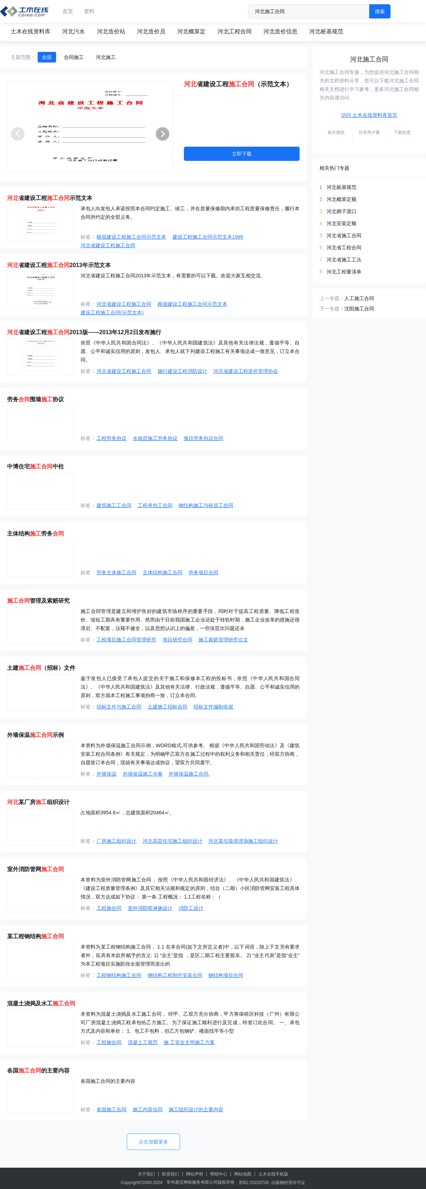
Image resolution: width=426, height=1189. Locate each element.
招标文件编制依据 (213, 707)
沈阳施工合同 (359, 308)
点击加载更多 (153, 1142)
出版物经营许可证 (288, 1182)
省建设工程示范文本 (49, 198)
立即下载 (242, 154)
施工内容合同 (148, 1109)
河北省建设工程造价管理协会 (245, 371)
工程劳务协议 (111, 438)
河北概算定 (191, 31)
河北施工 (106, 57)
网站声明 (194, 1174)
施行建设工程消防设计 (182, 371)
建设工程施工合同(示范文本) (112, 312)
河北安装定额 (341, 223)
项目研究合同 (177, 639)
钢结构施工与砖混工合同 (206, 505)
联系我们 (170, 1174)
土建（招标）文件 (41, 668)
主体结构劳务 (35, 534)
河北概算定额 (341, 199)
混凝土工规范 (143, 1042)
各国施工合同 (111, 1109)
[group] (90, 127)
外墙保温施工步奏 (143, 774)
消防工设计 (191, 908)
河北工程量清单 (344, 272)
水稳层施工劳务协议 (155, 438)
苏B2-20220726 (254, 1182)
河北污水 (73, 31)
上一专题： (332, 298)
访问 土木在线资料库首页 (369, 115)
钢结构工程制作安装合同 (175, 975)
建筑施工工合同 (114, 505)
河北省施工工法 (344, 259)
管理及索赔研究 (38, 601)
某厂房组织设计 (38, 802)
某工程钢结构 (35, 936)
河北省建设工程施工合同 (108, 245)
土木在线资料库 (30, 31)
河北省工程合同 (344, 247)
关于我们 (146, 1174)
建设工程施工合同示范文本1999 (208, 237)
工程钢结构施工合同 (119, 975)
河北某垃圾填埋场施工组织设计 (243, 841)
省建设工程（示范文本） (238, 84)
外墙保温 (106, 774)
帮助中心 (218, 1174)
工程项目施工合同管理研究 (126, 639)
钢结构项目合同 (225, 975)
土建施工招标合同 (167, 707)
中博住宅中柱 (35, 466)
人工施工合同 (359, 298)
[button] (162, 134)
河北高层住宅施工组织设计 (172, 841)
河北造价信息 (280, 31)
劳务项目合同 (203, 572)
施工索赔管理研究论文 (223, 639)
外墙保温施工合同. (189, 774)
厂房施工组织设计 (116, 841)
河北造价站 (111, 31)
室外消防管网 (35, 869)
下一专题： (332, 308)
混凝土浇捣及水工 (41, 1003)
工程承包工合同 (155, 505)
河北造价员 (151, 31)
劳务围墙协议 (35, 399)
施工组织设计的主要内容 (196, 1109)
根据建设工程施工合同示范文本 (131, 237)
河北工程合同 (235, 31)
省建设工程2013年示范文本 (59, 265)
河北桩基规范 (326, 31)
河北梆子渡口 (341, 211)
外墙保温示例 (35, 735)
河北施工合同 (369, 59)
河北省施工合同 (344, 235)
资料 (89, 11)
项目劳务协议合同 (203, 438)
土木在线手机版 (273, 1174)
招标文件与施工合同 (119, 707)
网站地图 (242, 1174)
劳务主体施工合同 (116, 572)
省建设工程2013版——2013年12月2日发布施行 (84, 332)
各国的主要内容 (38, 1071)
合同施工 (74, 57)
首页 (67, 11)
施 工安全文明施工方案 (189, 1042)
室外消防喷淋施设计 (150, 908)
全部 (47, 57)
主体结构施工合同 (162, 572)
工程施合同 (109, 908)
